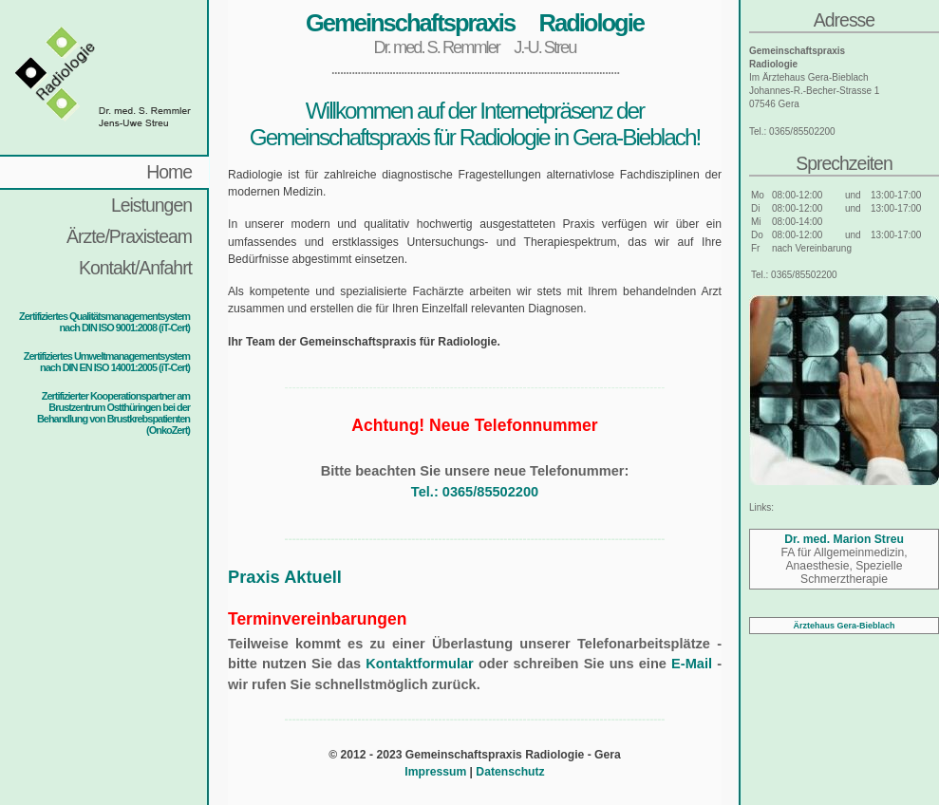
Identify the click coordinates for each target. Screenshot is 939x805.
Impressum (435, 771)
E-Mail (691, 663)
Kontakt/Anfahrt (135, 267)
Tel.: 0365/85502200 (474, 491)
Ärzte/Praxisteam (129, 236)
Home (169, 171)
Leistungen (151, 205)
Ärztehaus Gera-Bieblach (843, 625)
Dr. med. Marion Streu (844, 539)
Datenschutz (510, 771)
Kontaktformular (419, 663)
